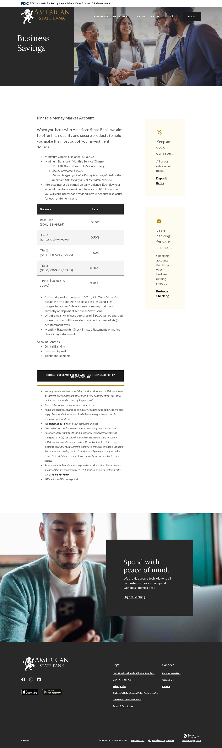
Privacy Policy (119, 686)
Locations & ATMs (171, 673)
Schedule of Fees (58, 423)
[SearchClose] (172, 16)
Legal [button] (116, 665)
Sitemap (25, 741)
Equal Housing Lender (163, 740)
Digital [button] (139, 16)
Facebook (23, 679)
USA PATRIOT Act (122, 679)
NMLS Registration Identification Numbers (133, 673)
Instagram (31, 679)
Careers (166, 686)
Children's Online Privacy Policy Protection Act (136, 692)
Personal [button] (121, 16)
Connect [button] (168, 665)
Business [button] (101, 16)
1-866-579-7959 (59, 474)
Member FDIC (137, 740)
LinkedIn (39, 679)
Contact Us (167, 679)
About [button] (155, 16)
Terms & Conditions (123, 706)
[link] (191, 737)
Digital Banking (134, 597)
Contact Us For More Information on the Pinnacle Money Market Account (80, 376)
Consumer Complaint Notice (127, 699)
